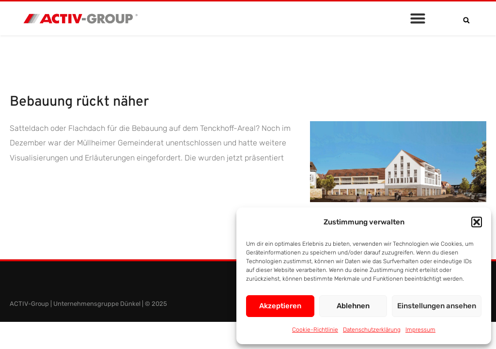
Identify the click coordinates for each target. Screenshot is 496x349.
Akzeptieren (280, 305)
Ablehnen (353, 305)
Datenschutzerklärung (372, 329)
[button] (476, 222)
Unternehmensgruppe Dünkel (96, 303)
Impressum (420, 329)
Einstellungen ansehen (436, 305)
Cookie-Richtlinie (315, 329)
